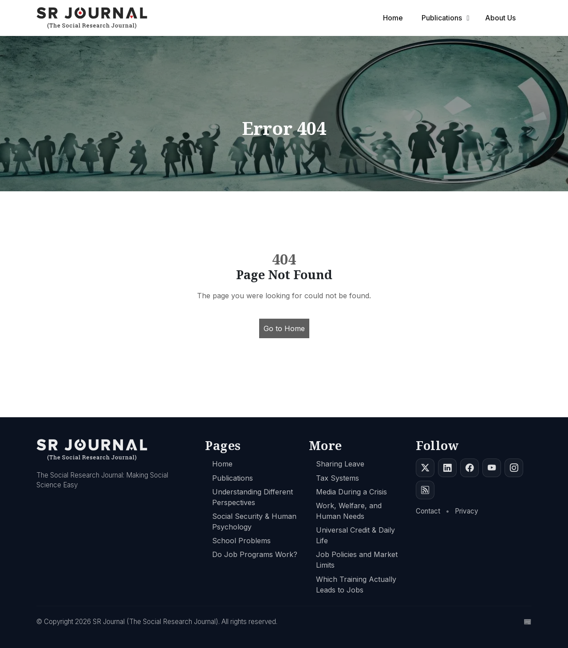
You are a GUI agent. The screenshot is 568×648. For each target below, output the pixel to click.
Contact (428, 511)
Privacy (466, 511)
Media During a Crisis (351, 491)
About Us (500, 17)
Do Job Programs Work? (254, 554)
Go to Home (284, 328)
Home (395, 17)
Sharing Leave (340, 463)
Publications (442, 17)
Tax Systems (337, 478)
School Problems (241, 540)
